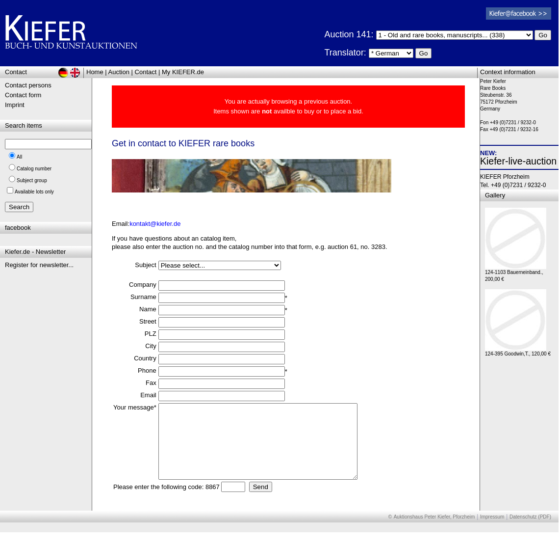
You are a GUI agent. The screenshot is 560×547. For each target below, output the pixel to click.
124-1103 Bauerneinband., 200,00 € (515, 273)
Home (94, 72)
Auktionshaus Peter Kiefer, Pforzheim (434, 531)
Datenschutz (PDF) (530, 531)
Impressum (492, 531)
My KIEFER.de (183, 72)
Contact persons (28, 85)
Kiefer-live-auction (518, 161)
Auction (118, 72)
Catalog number (34, 168)
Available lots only (34, 191)
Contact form (23, 95)
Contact (146, 72)
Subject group (32, 180)
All (19, 157)
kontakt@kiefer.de (154, 223)
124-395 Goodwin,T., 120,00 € (518, 351)
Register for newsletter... (39, 265)
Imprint (15, 105)
